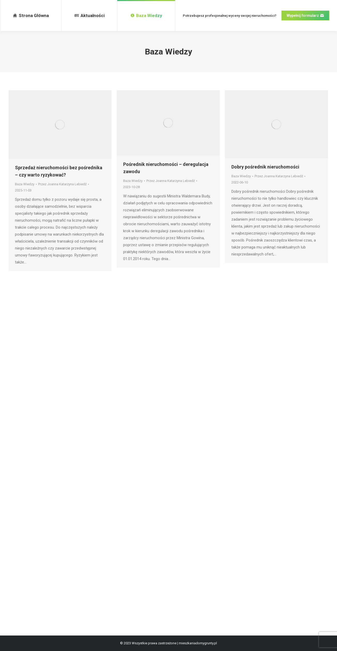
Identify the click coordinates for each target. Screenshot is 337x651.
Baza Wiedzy (24, 184)
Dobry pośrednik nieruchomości (265, 167)
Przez (62, 184)
